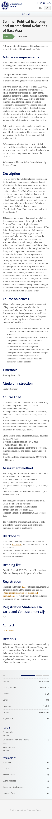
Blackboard (17, 544)
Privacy (30, 810)
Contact (38, 810)
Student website (17, 810)
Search (27, 14)
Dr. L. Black (8, 630)
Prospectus (44, 3)
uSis (24, 587)
